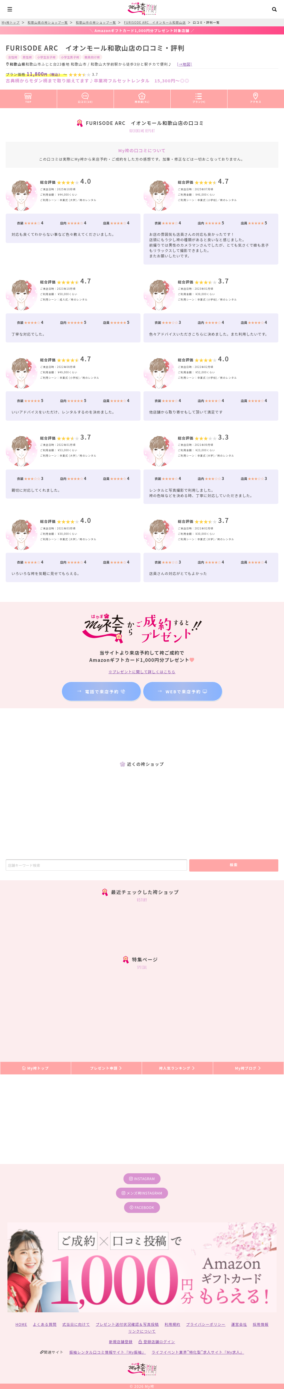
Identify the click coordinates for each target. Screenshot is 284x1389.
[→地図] (184, 64)
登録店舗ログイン (156, 1341)
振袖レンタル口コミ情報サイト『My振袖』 (107, 1352)
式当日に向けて (76, 1324)
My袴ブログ (248, 1068)
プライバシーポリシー (206, 1324)
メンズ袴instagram (142, 1192)
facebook (142, 1207)
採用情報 (260, 1324)
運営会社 (239, 1324)
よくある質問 (45, 1324)
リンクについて (142, 1331)
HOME (21, 1324)
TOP (28, 96)
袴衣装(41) (142, 96)
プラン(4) (199, 96)
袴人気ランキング (177, 1068)
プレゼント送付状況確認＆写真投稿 (127, 1324)
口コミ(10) (85, 96)
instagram (142, 1178)
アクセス (256, 96)
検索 (234, 864)
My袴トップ (35, 1068)
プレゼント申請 (106, 1068)
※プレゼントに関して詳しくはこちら (142, 671)
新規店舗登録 (120, 1341)
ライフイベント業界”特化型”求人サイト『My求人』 (198, 1352)
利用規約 (173, 1324)
